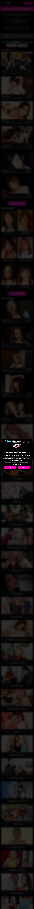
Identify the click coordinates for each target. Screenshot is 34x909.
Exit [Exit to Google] (10, 467)
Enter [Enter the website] (23, 467)
